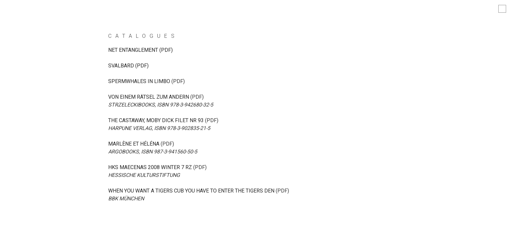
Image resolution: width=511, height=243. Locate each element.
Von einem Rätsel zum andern (148, 97)
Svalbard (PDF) (128, 66)
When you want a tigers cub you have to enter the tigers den (191, 191)
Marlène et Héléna (133, 144)
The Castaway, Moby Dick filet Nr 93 (156, 120)
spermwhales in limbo (139, 81)
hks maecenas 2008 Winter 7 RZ (150, 167)
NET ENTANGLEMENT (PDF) (140, 50)
